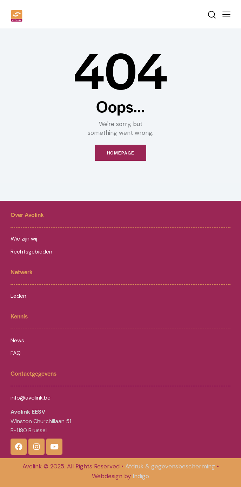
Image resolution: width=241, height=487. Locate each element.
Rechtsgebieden (31, 251)
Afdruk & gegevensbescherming (170, 466)
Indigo (141, 476)
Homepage (120, 153)
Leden (18, 296)
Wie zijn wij (24, 238)
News (17, 340)
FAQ (16, 353)
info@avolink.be (31, 397)
